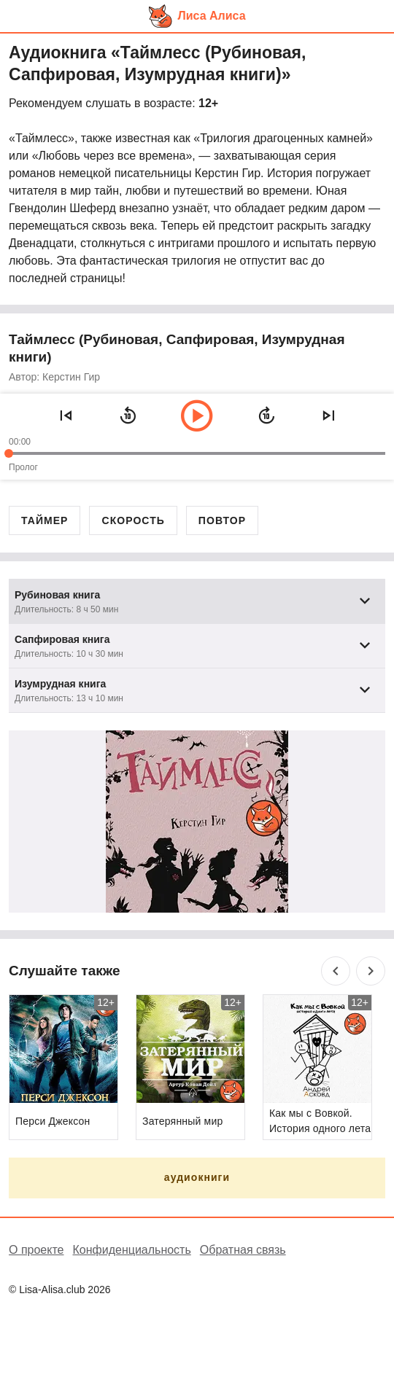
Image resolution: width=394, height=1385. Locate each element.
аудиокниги (197, 1177)
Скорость (132, 520)
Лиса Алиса (212, 15)
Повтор (222, 520)
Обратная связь (243, 1250)
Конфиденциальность (131, 1250)
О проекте (36, 1250)
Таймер (44, 520)
